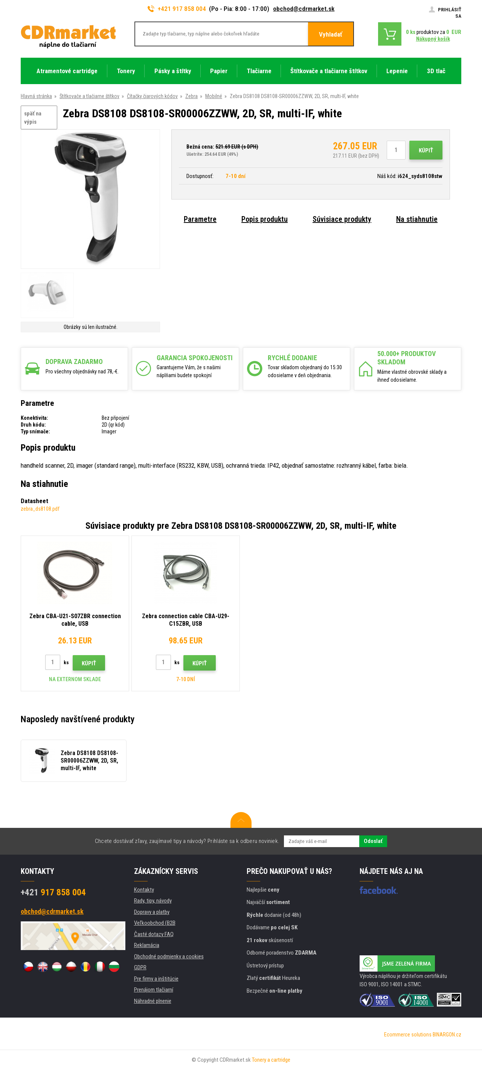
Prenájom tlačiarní (153, 989)
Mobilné (213, 96)
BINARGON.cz (447, 1035)
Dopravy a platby (151, 912)
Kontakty (144, 889)
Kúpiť (426, 150)
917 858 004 (53, 892)
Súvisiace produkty (342, 219)
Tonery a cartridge (271, 1059)
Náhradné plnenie (152, 1001)
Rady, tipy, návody (153, 900)
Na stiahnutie (417, 219)
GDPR (140, 967)
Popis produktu (264, 219)
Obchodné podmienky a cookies (169, 956)
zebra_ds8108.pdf (40, 509)
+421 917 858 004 (177, 8)
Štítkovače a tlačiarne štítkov (89, 96)
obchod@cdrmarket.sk (303, 8)
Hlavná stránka (36, 96)
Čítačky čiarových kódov (152, 96)
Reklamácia (146, 945)
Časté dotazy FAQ (154, 934)
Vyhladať (330, 34)
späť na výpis (32, 118)
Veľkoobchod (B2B (154, 923)
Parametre (200, 219)
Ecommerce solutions (408, 1035)
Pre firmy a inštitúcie (156, 978)
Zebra (191, 96)
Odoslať (373, 841)
